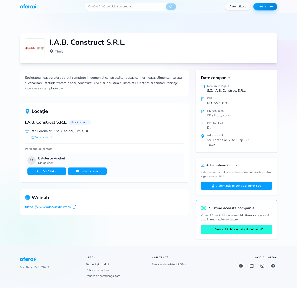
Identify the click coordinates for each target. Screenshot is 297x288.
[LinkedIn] (252, 266)
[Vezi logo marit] (35, 48)
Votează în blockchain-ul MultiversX (236, 229)
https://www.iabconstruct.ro (50, 207)
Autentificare (237, 6)
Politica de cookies (97, 270)
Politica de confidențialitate (103, 276)
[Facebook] (241, 266)
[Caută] (171, 6)
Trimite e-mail (87, 171)
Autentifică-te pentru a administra (236, 186)
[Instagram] (262, 266)
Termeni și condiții (97, 264)
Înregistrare (265, 6)
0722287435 (47, 171)
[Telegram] (273, 266)
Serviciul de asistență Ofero (169, 264)
